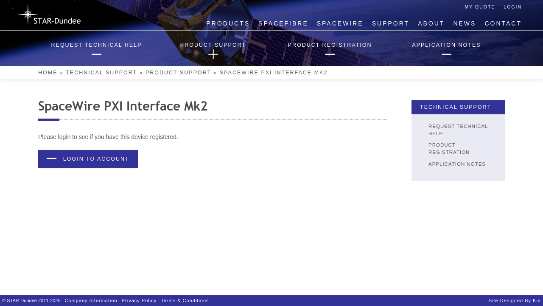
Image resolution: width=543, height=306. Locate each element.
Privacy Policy (139, 300)
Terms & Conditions (185, 300)
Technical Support (101, 73)
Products (228, 23)
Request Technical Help (458, 130)
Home (48, 73)
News (464, 23)
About (431, 23)
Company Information (91, 300)
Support (390, 23)
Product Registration (449, 148)
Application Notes (457, 164)
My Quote (480, 6)
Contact (503, 23)
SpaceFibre (283, 23)
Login (513, 6)
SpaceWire (340, 23)
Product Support (178, 73)
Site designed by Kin (515, 300)
